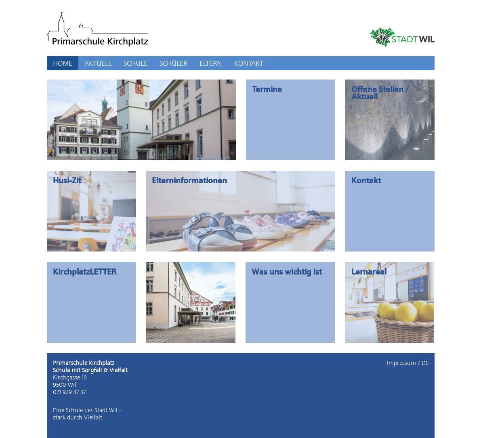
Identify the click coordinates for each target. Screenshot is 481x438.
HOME (62, 63)
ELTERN (211, 63)
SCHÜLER (173, 63)
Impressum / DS (407, 363)
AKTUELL (97, 63)
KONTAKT (248, 63)
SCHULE (135, 63)
